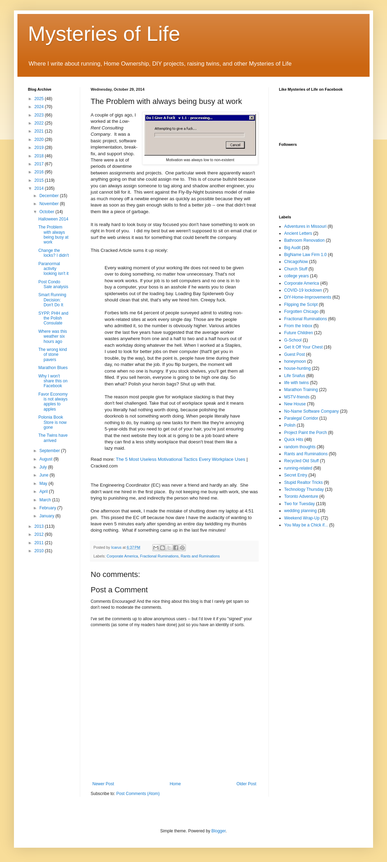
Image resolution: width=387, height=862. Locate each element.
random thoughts (300, 446)
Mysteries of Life (104, 33)
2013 (40, 526)
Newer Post (103, 783)
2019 (40, 147)
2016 (40, 172)
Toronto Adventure (301, 496)
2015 (40, 180)
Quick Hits (293, 439)
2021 (40, 131)
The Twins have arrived (53, 438)
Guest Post (294, 354)
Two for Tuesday (299, 503)
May (43, 483)
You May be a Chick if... (306, 525)
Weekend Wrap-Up (302, 518)
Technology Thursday (304, 489)
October (47, 211)
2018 (40, 155)
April (44, 491)
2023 (40, 115)
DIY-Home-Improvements (307, 297)
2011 (40, 542)
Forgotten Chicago (301, 311)
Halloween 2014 (53, 219)
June (44, 475)
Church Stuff (295, 269)
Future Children (298, 332)
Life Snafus (294, 375)
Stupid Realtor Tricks (303, 482)
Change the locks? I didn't (53, 253)
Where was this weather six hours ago (52, 336)
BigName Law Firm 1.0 (305, 254)
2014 (40, 188)
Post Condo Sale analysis (53, 284)
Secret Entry (295, 475)
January (47, 516)
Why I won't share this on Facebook (53, 381)
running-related (298, 468)
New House (295, 404)
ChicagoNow (296, 261)
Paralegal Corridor (301, 418)
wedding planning (300, 510)
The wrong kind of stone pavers (52, 354)
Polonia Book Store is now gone (52, 422)
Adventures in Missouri (305, 226)
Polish (290, 425)
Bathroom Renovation (304, 240)
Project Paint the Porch (305, 432)
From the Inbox (298, 325)
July (43, 467)
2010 (40, 550)
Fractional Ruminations (159, 556)
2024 (40, 106)
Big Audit (292, 247)
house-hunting (297, 368)
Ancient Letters (298, 233)
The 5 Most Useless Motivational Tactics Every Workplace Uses (180, 459)
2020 (40, 139)
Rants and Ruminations (200, 556)
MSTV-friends (297, 397)
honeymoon (295, 361)
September (50, 450)
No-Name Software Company (311, 411)
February (48, 507)
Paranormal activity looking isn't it (53, 268)
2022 (40, 123)
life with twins (296, 382)
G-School (293, 340)
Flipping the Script (301, 304)
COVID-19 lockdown (303, 290)
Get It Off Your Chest (303, 347)
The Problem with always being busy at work (53, 235)
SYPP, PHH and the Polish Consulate (53, 318)
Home (175, 783)
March (45, 499)
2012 (40, 534)
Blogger (218, 831)
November (49, 203)
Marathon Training (301, 389)
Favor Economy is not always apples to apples (53, 402)
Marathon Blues (53, 367)
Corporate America (122, 556)
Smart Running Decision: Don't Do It (52, 299)
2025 (40, 98)
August (46, 459)
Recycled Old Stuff (301, 460)
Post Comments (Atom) (138, 793)
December (49, 195)
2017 (40, 164)
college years (296, 275)
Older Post (246, 783)
